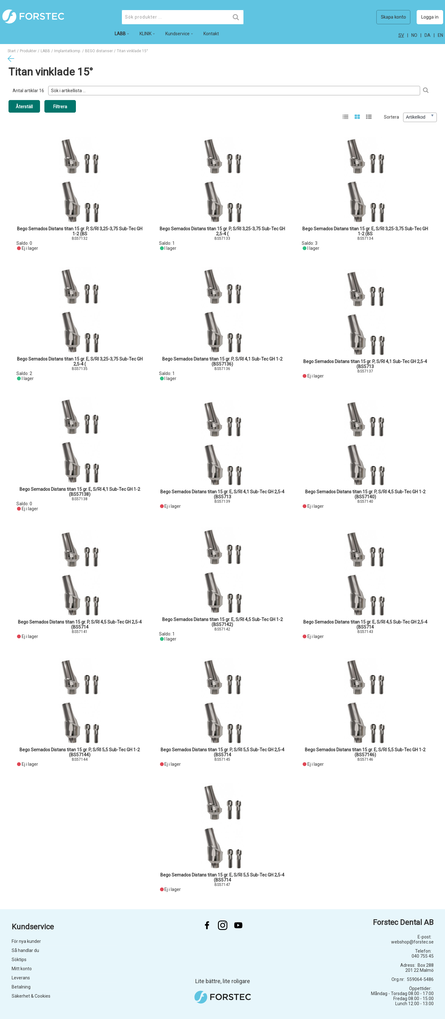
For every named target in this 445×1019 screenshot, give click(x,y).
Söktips (19, 959)
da (428, 35)
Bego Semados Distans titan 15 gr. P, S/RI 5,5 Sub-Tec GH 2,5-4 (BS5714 (222, 752)
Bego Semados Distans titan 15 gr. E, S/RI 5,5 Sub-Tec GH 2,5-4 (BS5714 (222, 877)
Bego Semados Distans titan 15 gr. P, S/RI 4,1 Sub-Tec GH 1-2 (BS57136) (222, 361)
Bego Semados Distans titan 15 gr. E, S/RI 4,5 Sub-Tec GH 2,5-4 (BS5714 (365, 624)
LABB (45, 51)
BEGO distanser (99, 51)
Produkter (28, 51)
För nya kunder (26, 941)
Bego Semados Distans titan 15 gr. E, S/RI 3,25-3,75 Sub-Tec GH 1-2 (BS (365, 231)
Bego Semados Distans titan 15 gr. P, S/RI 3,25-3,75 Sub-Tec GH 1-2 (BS (79, 231)
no (414, 35)
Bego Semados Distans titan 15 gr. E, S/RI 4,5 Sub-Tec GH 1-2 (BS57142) (222, 622)
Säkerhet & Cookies (31, 996)
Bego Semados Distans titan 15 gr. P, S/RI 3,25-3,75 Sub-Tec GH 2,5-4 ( (222, 231)
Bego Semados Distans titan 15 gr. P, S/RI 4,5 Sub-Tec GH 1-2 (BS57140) (365, 494)
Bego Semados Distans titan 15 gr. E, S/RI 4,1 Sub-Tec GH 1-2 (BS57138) (80, 492)
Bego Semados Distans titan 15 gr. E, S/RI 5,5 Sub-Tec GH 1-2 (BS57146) (365, 752)
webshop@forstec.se (412, 941)
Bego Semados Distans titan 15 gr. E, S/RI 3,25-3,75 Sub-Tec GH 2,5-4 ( (80, 361)
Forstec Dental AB (403, 922)
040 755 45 (423, 956)
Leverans (21, 977)
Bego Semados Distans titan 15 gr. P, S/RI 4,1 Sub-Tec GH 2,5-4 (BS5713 (365, 364)
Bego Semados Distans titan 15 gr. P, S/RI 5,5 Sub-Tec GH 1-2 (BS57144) (80, 752)
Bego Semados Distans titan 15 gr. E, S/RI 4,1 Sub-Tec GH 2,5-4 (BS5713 (222, 494)
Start (12, 51)
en (440, 35)
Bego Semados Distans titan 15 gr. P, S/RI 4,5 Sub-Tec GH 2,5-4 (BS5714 (80, 624)
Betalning (21, 986)
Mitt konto (22, 968)
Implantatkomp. (67, 51)
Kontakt (211, 33)
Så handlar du (25, 950)
